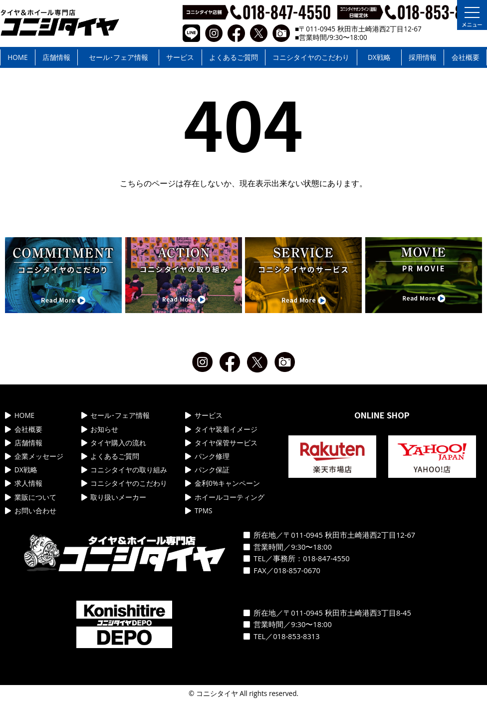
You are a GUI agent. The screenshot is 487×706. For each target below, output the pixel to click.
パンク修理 (207, 456)
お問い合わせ (30, 510)
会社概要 (466, 57)
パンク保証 (207, 469)
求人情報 (23, 483)
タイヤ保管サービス (221, 442)
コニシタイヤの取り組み (124, 469)
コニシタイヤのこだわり (310, 57)
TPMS (198, 510)
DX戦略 (379, 57)
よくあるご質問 (233, 57)
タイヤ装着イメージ (221, 429)
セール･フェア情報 (118, 57)
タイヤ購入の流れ (114, 442)
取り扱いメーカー (114, 497)
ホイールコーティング (224, 497)
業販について (30, 497)
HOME (17, 57)
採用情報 (423, 57)
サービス (180, 57)
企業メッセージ (34, 456)
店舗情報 (56, 57)
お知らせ (100, 429)
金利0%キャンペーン (222, 483)
